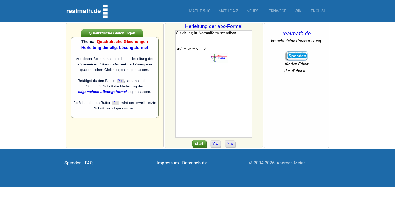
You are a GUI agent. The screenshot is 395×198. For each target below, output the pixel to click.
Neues (252, 11)
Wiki (299, 11)
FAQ (89, 163)
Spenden (72, 163)
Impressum (168, 163)
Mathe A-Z (228, 11)
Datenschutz (194, 163)
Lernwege (276, 11)
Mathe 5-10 (199, 11)
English (318, 11)
